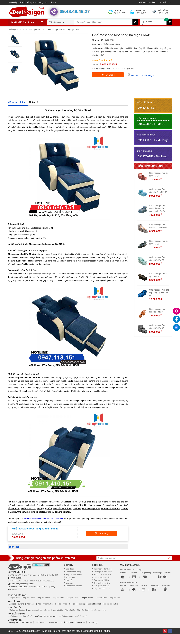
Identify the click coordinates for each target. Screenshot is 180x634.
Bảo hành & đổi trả (101, 580)
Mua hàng (110, 75)
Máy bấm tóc (45, 610)
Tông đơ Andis (58, 598)
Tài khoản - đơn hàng (102, 569)
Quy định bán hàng (102, 588)
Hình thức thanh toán (102, 574)
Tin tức (53, 2)
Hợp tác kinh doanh (74, 574)
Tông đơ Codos (28, 598)
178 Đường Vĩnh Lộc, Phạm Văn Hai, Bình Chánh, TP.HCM (34, 575)
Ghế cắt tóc (13, 616)
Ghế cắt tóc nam (66, 616)
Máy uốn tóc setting (98, 610)
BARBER (109, 40)
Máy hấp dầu (82, 610)
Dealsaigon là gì (16, 2)
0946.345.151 (35, 581)
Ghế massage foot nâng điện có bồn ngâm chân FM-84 (157, 208)
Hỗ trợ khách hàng (35, 2)
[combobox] (60, 21)
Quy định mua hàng (102, 583)
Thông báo (70, 577)
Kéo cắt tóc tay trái (45, 604)
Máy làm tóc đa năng (16, 610)
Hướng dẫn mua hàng (103, 572)
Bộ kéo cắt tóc (61, 604)
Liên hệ (69, 580)
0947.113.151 (22, 581)
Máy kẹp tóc (33, 610)
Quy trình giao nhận (102, 577)
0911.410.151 (48, 581)
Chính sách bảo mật (74, 586)
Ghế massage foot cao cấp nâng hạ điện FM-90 (159, 293)
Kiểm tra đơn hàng (147, 2)
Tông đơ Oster (72, 598)
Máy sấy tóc (70, 610)
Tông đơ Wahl (14, 598)
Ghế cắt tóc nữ (81, 616)
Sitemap (69, 583)
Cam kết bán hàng (73, 572)
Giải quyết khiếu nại (102, 586)
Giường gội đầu (26, 616)
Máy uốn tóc (58, 610)
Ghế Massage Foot (112, 44)
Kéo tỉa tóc (31, 604)
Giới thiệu (70, 569)
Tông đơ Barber (43, 598)
